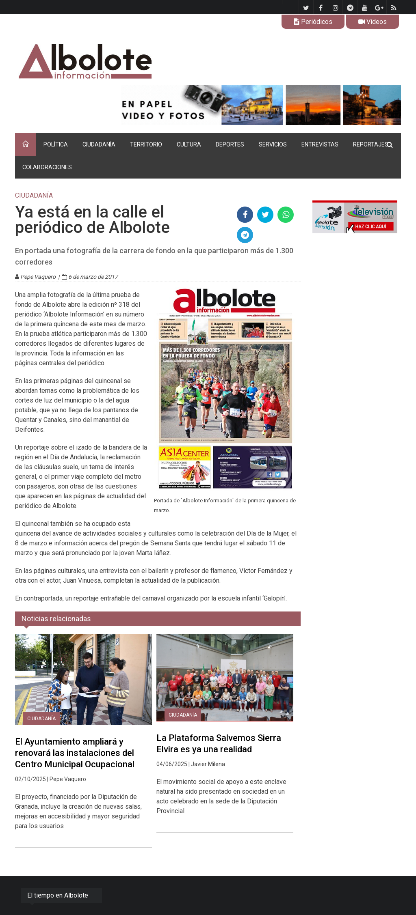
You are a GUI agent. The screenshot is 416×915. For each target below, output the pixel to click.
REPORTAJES (370, 144)
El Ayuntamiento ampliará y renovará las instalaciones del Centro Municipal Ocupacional (74, 752)
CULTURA (189, 144)
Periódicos (313, 22)
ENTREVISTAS (319, 144)
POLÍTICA (55, 144)
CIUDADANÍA (98, 144)
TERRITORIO (146, 144)
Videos (372, 22)
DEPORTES (230, 144)
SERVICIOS (273, 144)
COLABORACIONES (47, 167)
